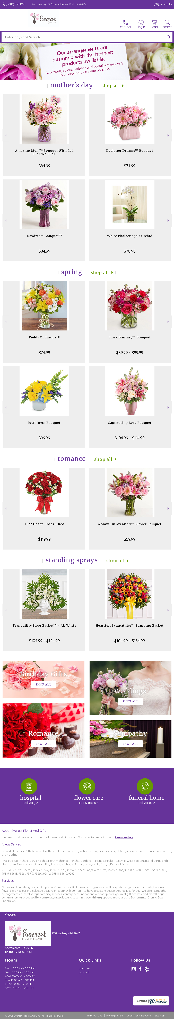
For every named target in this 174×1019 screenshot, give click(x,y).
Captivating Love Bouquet (130, 423)
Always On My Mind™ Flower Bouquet (130, 524)
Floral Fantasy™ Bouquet (130, 337)
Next (168, 135)
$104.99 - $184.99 (129, 640)
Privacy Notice (114, 1015)
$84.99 (44, 165)
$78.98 (130, 251)
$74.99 (129, 165)
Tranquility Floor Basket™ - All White (44, 625)
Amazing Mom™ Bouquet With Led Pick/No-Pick (44, 152)
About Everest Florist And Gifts (24, 831)
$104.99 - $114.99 (130, 437)
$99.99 (44, 437)
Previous (5, 135)
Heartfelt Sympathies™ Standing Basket (130, 625)
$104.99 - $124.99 (44, 640)
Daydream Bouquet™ (44, 236)
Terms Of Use (94, 1015)
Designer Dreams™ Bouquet (129, 151)
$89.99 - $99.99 (129, 352)
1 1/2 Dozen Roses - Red (44, 524)
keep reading (124, 837)
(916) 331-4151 (16, 4)
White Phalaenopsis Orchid (129, 236)
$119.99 (44, 539)
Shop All (111, 86)
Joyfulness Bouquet (44, 423)
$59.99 (129, 539)
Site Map (160, 1015)
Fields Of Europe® (44, 337)
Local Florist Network (139, 1015)
